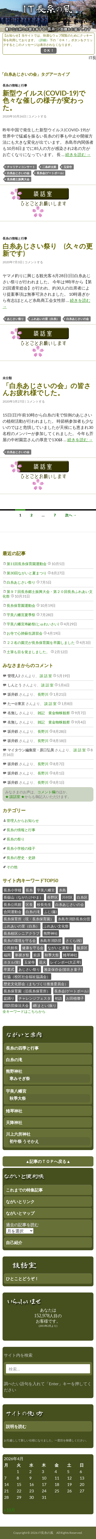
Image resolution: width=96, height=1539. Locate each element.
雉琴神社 (70, 955)
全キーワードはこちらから (24, 1011)
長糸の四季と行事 (22, 1047)
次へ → (71, 515)
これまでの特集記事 (24, 1189)
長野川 (42, 694)
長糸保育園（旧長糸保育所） (27, 991)
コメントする (37, 116)
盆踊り (9, 998)
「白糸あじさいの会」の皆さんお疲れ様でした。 (47, 389)
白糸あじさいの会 (18, 173)
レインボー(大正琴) (65, 962)
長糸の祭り (16, 839)
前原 (36, 955)
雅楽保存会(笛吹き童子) (63, 969)
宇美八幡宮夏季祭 (21, 615)
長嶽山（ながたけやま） (23, 897)
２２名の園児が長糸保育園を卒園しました (41, 642)
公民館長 (11, 948)
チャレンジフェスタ (34, 998)
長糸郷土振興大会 (18, 179)
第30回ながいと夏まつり (27, 573)
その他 (12, 867)
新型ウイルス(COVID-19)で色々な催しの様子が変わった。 (44, 100)
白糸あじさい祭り (21, 582)
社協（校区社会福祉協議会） (27, 976)
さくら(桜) (74, 940)
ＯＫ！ (48, 50)
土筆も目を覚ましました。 (28, 652)
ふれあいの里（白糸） (45, 318)
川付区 (67, 897)
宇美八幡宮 (46, 890)
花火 (42, 962)
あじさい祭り (15, 318)
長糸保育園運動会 (21, 605)
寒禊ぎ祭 (22, 955)
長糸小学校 (13, 890)
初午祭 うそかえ (24, 1141)
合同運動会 (13, 911)
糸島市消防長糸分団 (74, 919)
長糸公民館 (13, 904)
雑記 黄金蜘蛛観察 (53, 713)
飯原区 (82, 948)
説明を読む (16, 1426)
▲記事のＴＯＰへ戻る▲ (48, 1161)
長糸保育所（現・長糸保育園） (29, 919)
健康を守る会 (33, 948)
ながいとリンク (20, 1201)
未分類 (7, 378)
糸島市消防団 (50, 940)
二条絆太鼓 (49, 166)
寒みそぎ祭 (19, 1078)
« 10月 (9, 1509)
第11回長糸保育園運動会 (27, 564)
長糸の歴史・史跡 (21, 857)
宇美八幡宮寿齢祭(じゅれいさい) (33, 624)
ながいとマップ (20, 1213)
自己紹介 (14, 1242)
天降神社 (14, 1122)
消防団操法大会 (16, 1005)
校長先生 (44, 904)
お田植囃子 (75, 998)
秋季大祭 (52, 955)
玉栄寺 (67, 166)
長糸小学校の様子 (21, 848)
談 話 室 (45, 676)
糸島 (62, 890)
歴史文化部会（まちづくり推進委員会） (36, 984)
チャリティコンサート (21, 166)
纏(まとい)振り (44, 1005)
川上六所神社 (18, 1134)
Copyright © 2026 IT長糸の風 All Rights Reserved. (48, 1533)
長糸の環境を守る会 (20, 940)
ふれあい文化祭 (56, 926)
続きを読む (78, 154)
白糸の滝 (33, 911)
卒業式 (9, 969)
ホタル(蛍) (12, 962)
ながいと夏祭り (60, 948)
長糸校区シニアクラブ (21, 933)
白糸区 (82, 897)
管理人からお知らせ (23, 820)
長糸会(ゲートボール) (50, 173)
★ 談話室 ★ (15, 796)
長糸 (29, 890)
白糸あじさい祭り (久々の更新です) (48, 249)
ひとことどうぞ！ (22, 1278)
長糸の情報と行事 (15, 85)
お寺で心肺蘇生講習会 (24, 633)
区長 (29, 904)
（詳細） (43, 40)
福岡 (7, 955)
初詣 (58, 998)
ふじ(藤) (50, 911)
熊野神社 (51, 933)
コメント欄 (46, 792)
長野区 (52, 897)
